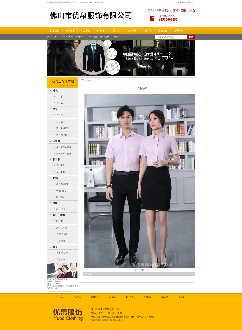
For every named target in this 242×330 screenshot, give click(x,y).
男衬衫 (59, 103)
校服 (55, 203)
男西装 (59, 115)
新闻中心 (94, 297)
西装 (55, 109)
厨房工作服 (61, 228)
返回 (142, 270)
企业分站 (181, 2)
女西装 (59, 122)
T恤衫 (56, 178)
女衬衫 (59, 96)
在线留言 (147, 297)
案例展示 (112, 297)
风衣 (55, 247)
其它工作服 (59, 215)
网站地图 (182, 297)
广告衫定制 (92, 37)
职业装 (56, 159)
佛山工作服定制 (96, 2)
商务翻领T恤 (62, 184)
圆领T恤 (60, 197)
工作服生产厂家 (66, 37)
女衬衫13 (89, 80)
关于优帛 (59, 297)
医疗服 (59, 221)
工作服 (56, 141)
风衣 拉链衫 (62, 253)
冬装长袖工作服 (63, 153)
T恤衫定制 (80, 37)
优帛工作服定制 (63, 81)
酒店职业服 (61, 234)
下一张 (148, 270)
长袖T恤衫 (61, 190)
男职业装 (60, 165)
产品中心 (77, 297)
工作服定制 (116, 37)
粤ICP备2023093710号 (100, 320)
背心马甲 (60, 259)
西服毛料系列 (62, 128)
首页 (82, 80)
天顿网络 (150, 317)
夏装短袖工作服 (63, 147)
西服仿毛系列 (62, 135)
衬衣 (55, 90)
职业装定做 (104, 37)
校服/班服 (61, 209)
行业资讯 (130, 297)
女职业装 (60, 172)
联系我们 (190, 2)
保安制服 (60, 241)
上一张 (137, 270)
